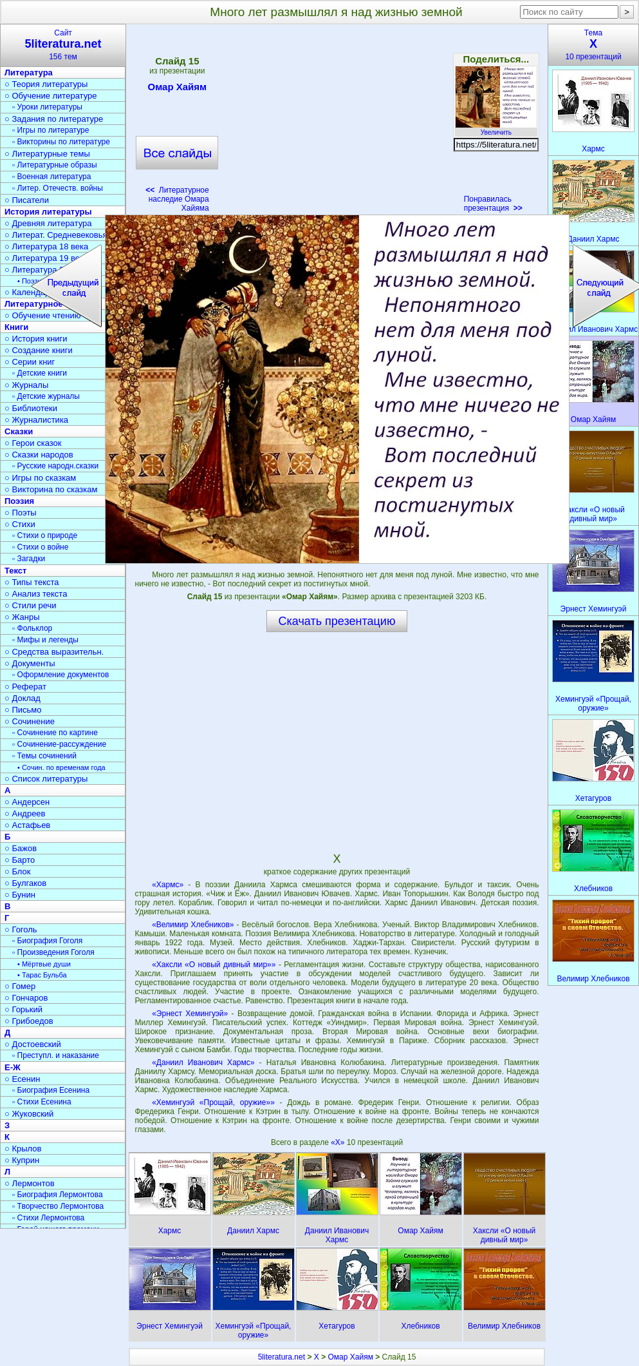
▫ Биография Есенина (50, 1090)
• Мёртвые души (44, 964)
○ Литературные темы (47, 154)
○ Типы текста (32, 582)
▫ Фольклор (32, 628)
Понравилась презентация (493, 204)
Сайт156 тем (63, 44)
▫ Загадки (28, 558)
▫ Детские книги (39, 373)
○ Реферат (25, 686)
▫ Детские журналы (46, 396)
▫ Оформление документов (60, 674)
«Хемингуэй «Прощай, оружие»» (213, 1102)
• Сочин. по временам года (61, 767)
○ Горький (23, 1009)
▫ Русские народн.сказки (55, 465)
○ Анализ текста (36, 594)
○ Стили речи (31, 605)
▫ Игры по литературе (50, 130)
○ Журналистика (36, 420)
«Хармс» (167, 884)
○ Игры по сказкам (40, 478)
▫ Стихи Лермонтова (48, 1217)
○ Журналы (26, 385)
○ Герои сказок (33, 443)
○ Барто (20, 860)
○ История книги (36, 338)
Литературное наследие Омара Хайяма (177, 199)
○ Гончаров (26, 998)
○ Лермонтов (30, 1183)
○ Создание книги (39, 350)
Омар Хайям (177, 89)
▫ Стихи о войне (40, 547)
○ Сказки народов (39, 454)
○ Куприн (22, 1160)
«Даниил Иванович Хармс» (203, 1062)
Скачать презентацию (337, 621)
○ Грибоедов (29, 1021)
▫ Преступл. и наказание (55, 1055)
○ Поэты (21, 512)
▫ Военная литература (51, 176)
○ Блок (18, 871)
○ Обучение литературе (51, 96)
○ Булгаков (25, 883)
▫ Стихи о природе (44, 535)
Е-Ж (13, 1067)
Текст (15, 570)
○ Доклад (23, 698)
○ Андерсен (27, 802)
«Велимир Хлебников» (193, 924)
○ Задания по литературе (54, 119)
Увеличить (496, 129)
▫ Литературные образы (54, 164)
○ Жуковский (29, 1114)
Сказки (19, 431)
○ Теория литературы (46, 84)
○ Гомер (20, 986)
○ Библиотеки (31, 408)
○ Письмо (23, 710)
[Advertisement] (336, 122)
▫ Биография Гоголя (47, 940)
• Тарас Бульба (42, 975)
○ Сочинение (30, 721)
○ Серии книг (30, 362)
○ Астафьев (27, 825)
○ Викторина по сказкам (51, 489)
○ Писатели (27, 200)
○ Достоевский (33, 1044)
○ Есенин (22, 1079)
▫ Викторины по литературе (61, 141)
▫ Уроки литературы (47, 106)
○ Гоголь (21, 929)
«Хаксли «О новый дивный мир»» (213, 964)
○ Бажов (21, 848)
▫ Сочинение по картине (55, 732)
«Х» (339, 1142)
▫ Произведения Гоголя (53, 952)
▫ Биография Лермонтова (57, 1194)
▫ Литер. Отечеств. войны (57, 188)
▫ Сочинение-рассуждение (59, 744)
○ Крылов (23, 1148)
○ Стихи (20, 524)
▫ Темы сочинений (44, 755)
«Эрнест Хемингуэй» (190, 1013)
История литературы (48, 211)
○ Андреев (25, 813)
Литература (29, 72)
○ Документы (30, 663)
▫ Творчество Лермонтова (58, 1206)
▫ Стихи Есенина (41, 1101)
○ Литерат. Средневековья (56, 235)
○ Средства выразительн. (54, 652)
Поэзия (19, 501)
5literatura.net (281, 1356)
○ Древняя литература (48, 223)
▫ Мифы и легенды (45, 639)
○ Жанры (22, 617)
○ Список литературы (46, 779)
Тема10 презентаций (593, 44)
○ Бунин (20, 894)
